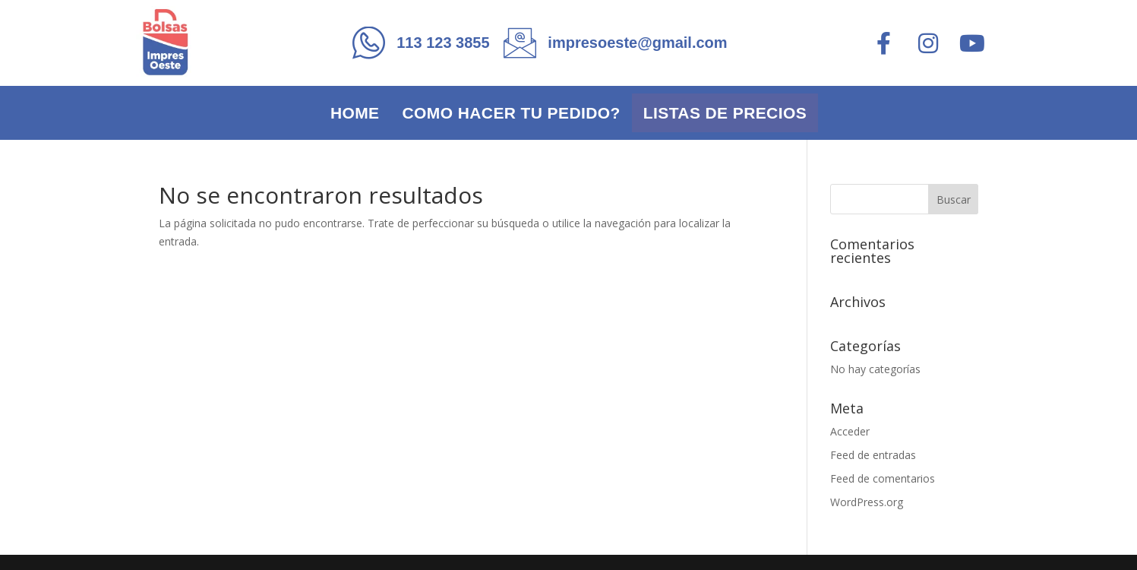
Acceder (850, 431)
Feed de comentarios (882, 478)
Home (355, 113)
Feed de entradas (873, 455)
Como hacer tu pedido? (512, 113)
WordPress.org (866, 502)
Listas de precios (725, 113)
